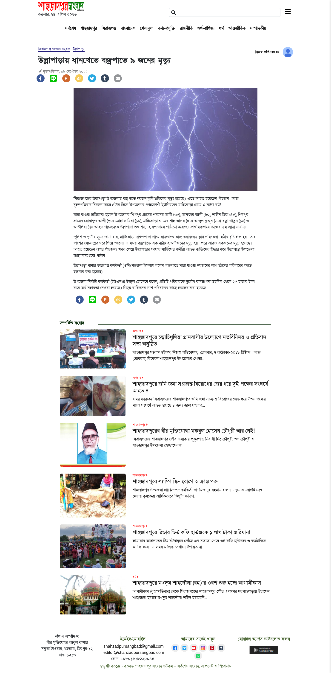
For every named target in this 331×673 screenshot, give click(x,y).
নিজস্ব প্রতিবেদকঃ (267, 52)
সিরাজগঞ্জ (109, 28)
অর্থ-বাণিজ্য (205, 28)
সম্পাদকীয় (258, 28)
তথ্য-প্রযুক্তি (166, 28)
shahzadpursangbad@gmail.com (133, 646)
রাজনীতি (186, 28)
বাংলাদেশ (128, 28)
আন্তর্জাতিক (236, 28)
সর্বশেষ (70, 28)
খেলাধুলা (146, 28)
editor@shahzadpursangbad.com (133, 652)
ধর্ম (221, 28)
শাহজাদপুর (88, 28)
